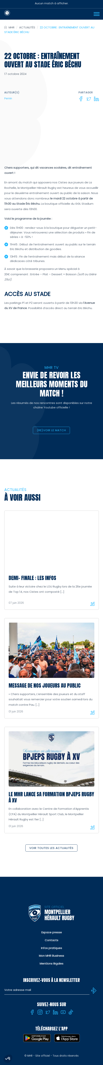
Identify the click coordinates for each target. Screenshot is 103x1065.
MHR (11, 27)
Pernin (8, 98)
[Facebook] (81, 98)
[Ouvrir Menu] (97, 14)
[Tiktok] (70, 1012)
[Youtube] (63, 1012)
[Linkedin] (96, 98)
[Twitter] (88, 98)
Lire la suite (92, 604)
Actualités (27, 27)
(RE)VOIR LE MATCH (51, 430)
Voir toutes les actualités (51, 848)
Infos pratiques (51, 948)
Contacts (51, 940)
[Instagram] (40, 1012)
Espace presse (51, 932)
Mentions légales (51, 963)
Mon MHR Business (51, 956)
